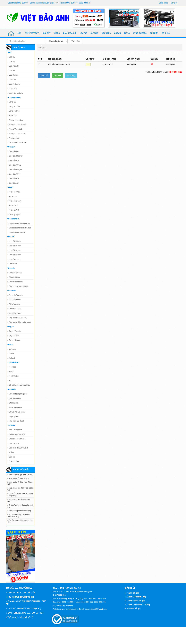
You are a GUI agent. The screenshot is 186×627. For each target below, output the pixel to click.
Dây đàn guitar (14, 398)
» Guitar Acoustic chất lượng (137, 605)
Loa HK (11, 70)
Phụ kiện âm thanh (15, 421)
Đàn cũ (11, 457)
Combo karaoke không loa (18, 223)
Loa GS (11, 57)
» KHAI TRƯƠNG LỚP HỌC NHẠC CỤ (23, 608)
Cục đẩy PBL (13, 160)
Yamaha (11, 349)
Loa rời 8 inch (13, 259)
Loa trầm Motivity (15, 93)
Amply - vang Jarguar (16, 124)
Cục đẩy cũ (12, 183)
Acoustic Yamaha (15, 295)
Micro (57, 33)
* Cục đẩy (11, 147)
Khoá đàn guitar (14, 407)
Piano (127, 33)
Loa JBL (11, 61)
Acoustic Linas (14, 300)
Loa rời (83, 33)
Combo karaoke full (16, 232)
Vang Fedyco (13, 111)
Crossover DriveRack (16, 143)
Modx (10, 371)
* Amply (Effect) (13, 97)
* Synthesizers (13, 362)
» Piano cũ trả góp (133, 608)
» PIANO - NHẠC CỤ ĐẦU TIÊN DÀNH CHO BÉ (26, 602)
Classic (94, 33)
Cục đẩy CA (13, 178)
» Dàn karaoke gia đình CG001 (20, 475)
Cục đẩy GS (13, 151)
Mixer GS (12, 115)
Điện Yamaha (13, 304)
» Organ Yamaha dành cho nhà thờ (20, 506)
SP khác (166, 33)
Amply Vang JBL (14, 129)
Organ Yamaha (14, 331)
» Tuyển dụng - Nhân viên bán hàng (19, 521)
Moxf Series (13, 376)
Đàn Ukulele (13, 443)
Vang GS (11, 102)
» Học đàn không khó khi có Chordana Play (18, 515)
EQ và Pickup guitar (16, 412)
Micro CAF (12, 205)
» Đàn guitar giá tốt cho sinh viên (18, 500)
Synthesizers (140, 33)
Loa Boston (12, 75)
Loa (19, 33)
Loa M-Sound (13, 84)
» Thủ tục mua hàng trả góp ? (19, 617)
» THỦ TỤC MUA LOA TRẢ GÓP (20, 592)
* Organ (10, 327)
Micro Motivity (13, 192)
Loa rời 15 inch (14, 246)
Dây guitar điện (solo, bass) (19, 322)
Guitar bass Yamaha (16, 439)
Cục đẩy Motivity (15, 156)
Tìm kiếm (75, 41)
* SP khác (11, 425)
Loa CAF (11, 79)
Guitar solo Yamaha (16, 434)
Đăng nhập (163, 3)
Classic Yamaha (14, 273)
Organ (117, 33)
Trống (10, 452)
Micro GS (12, 196)
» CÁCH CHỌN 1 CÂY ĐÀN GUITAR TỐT (25, 613)
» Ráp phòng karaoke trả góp (19, 511)
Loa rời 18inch (14, 241)
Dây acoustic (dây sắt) (17, 318)
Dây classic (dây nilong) (17, 286)
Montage (11, 367)
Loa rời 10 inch (14, 255)
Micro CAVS (13, 210)
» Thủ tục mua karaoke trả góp (20, 597)
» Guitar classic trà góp (135, 601)
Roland (11, 358)
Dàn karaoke (69, 33)
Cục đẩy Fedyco (14, 169)
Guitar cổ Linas (14, 309)
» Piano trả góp (132, 593)
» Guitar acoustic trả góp (135, 597)
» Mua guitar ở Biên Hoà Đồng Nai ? (19, 483)
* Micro (10, 187)
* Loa (9, 52)
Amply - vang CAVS (16, 134)
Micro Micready (14, 201)
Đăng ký (174, 3)
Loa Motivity (13, 66)
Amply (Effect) (32, 33)
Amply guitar (13, 138)
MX (9, 380)
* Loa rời (10, 237)
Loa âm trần (13, 461)
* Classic (11, 268)
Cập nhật (57, 75)
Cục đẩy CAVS (14, 165)
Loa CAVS (12, 89)
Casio (10, 354)
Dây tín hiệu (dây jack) (17, 394)
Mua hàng (71, 75)
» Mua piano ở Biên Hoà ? (18, 478)
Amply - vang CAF (15, 120)
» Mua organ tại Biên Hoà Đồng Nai (20, 489)
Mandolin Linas (14, 313)
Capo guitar (12, 416)
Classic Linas (13, 277)
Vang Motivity (13, 106)
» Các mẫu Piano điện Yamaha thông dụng (20, 494)
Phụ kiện (154, 33)
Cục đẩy (46, 33)
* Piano (10, 344)
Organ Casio (13, 336)
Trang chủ (44, 75)
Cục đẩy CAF (13, 174)
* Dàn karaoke (13, 219)
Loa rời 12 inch (14, 250)
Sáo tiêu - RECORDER (17, 448)
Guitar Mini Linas (15, 282)
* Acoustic (11, 291)
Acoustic (106, 33)
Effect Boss (12, 403)
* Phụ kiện (11, 389)
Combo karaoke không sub (19, 228)
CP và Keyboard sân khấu (18, 385)
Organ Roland (13, 340)
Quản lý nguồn (14, 214)
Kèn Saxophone (14, 430)
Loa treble (12, 264)
